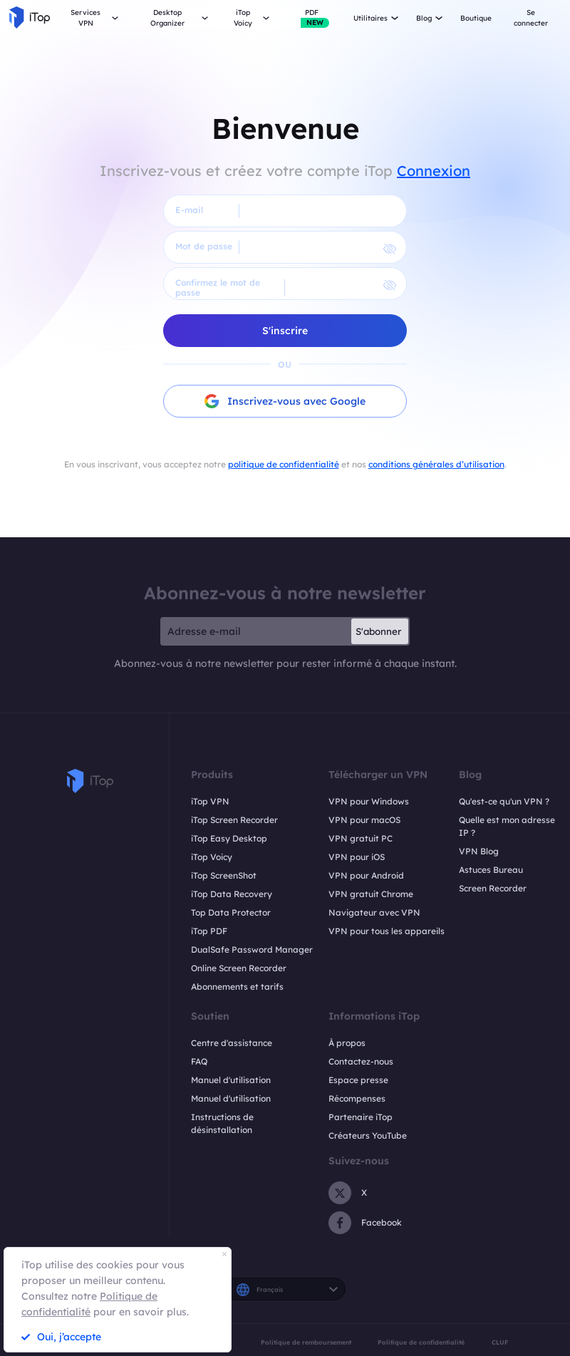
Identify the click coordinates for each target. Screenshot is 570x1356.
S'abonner (378, 631)
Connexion (433, 171)
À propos (347, 1042)
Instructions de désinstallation (222, 1123)
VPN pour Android (366, 875)
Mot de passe (203, 246)
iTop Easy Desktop (229, 838)
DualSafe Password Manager (252, 949)
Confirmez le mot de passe (217, 287)
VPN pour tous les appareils (386, 931)
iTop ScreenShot (223, 875)
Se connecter (531, 18)
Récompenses (356, 1098)
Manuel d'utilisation (231, 1080)
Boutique (476, 18)
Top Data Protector (231, 912)
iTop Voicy (211, 857)
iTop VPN (210, 801)
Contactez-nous (360, 1061)
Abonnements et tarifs (237, 986)
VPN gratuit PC (360, 838)
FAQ (199, 1061)
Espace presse (358, 1080)
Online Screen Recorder (238, 968)
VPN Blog (479, 851)
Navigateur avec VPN (374, 912)
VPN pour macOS (364, 819)
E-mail (189, 210)
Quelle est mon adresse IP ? (507, 826)
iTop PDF (209, 931)
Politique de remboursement (306, 1342)
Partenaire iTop (360, 1117)
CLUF (500, 1342)
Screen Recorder (493, 888)
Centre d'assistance (231, 1042)
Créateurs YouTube (367, 1135)
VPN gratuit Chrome (370, 894)
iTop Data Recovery (231, 894)
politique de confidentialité (283, 464)
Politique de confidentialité (421, 1342)
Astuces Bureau (491, 869)
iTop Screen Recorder (234, 819)
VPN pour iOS (356, 857)
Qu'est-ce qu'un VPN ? (504, 801)
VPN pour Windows (368, 801)
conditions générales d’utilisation (436, 464)
